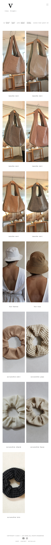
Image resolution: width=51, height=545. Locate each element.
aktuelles (31, 541)
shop (17, 541)
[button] (47, 5)
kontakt (24, 541)
